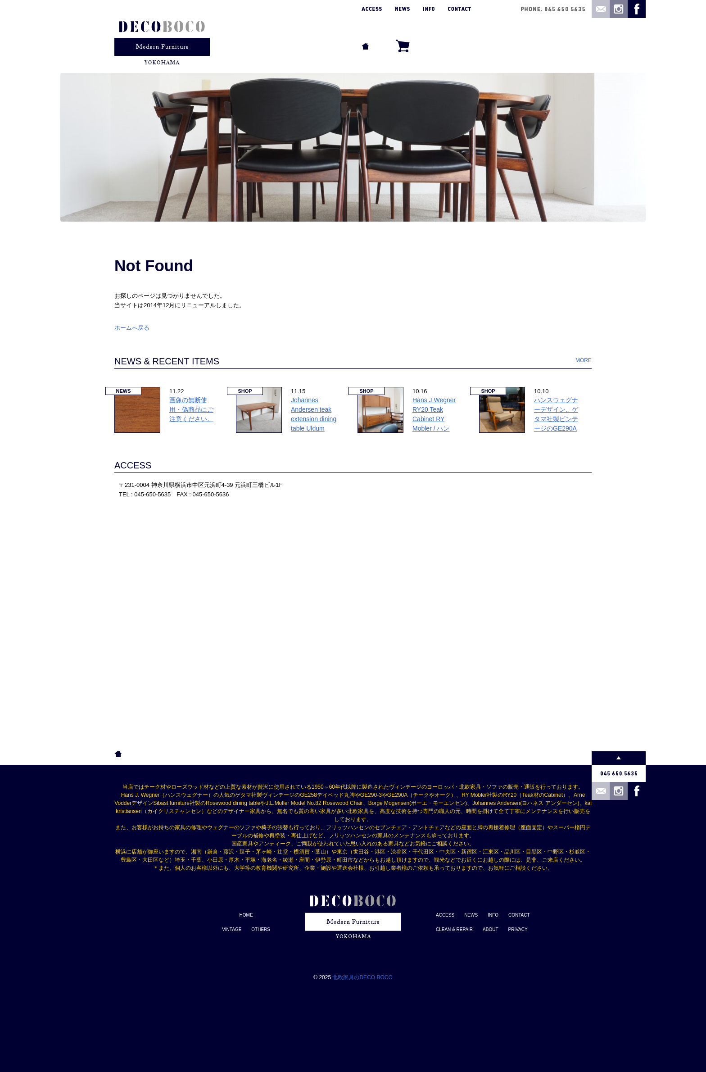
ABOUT (490, 929)
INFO (493, 915)
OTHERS (260, 929)
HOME (246, 915)
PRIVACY (518, 929)
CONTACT (519, 915)
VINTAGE (231, 929)
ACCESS (132, 465)
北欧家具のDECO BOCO (362, 977)
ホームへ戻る (131, 327)
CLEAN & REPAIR (454, 929)
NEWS (471, 915)
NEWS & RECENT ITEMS (166, 361)
